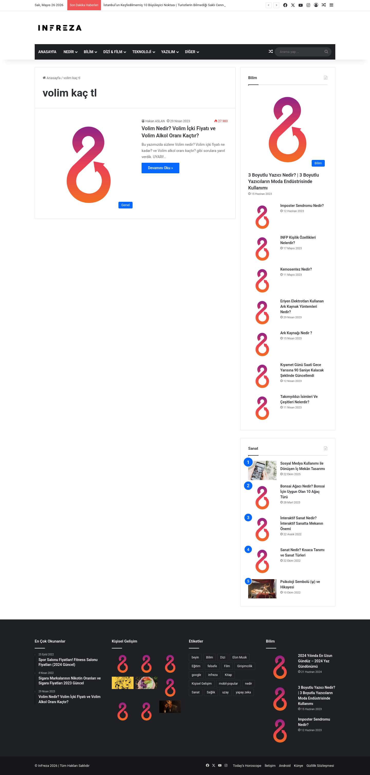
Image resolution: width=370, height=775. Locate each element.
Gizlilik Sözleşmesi (320, 766)
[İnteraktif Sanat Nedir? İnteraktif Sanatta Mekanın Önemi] (262, 529)
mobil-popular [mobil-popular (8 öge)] (228, 683)
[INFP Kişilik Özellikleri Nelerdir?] (262, 249)
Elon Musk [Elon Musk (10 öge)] (240, 657)
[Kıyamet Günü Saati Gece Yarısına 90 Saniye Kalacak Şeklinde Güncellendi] (262, 376)
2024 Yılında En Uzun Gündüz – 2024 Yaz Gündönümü (315, 661)
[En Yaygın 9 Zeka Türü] (123, 683)
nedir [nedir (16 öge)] (248, 683)
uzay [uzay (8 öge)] (225, 692)
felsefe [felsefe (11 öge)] (212, 666)
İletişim (270, 766)
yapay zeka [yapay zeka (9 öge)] (243, 692)
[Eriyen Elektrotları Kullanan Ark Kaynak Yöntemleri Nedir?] (262, 313)
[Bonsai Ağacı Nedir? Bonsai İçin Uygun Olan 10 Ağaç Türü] (262, 498)
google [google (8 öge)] (196, 675)
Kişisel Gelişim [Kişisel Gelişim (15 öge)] (202, 683)
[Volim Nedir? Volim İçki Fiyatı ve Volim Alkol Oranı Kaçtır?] (89, 165)
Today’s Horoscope (247, 766)
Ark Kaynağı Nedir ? (296, 333)
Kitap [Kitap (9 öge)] (228, 675)
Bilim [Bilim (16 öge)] (209, 657)
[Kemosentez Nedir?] (262, 281)
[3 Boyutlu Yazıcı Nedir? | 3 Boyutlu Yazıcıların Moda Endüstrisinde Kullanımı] (287, 129)
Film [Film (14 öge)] (227, 666)
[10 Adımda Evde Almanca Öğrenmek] (170, 688)
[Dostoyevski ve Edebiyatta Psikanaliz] (170, 707)
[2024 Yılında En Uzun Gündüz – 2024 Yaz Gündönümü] (280, 667)
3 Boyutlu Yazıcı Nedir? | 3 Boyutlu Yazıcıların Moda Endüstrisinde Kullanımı (283, 181)
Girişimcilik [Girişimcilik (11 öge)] (244, 666)
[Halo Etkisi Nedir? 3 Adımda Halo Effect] (147, 711)
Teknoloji (141, 52)
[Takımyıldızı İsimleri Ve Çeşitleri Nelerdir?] (262, 408)
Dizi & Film (112, 52)
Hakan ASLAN (155, 121)
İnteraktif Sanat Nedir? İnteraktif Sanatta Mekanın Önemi (301, 523)
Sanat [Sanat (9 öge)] (196, 692)
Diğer (190, 52)
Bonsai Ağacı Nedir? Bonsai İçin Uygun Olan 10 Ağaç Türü (302, 491)
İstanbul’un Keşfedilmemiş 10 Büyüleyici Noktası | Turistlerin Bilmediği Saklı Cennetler (167, 5)
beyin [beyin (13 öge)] (195, 657)
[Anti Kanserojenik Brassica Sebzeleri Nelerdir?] (147, 683)
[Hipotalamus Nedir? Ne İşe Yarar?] (123, 711)
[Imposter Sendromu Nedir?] (262, 217)
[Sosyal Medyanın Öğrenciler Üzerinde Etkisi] (170, 664)
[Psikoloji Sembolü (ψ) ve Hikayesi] (262, 588)
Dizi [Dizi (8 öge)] (222, 657)
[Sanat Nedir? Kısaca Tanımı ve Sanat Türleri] (262, 561)
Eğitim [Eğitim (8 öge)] (196, 666)
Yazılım (168, 52)
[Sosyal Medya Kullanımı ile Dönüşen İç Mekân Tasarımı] (262, 470)
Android (285, 766)
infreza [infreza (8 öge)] (213, 675)
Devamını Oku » (160, 168)
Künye (298, 766)
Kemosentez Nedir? (296, 269)
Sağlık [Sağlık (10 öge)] (211, 692)
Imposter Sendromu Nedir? (302, 206)
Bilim (88, 52)
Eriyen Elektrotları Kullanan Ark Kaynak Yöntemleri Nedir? (302, 306)
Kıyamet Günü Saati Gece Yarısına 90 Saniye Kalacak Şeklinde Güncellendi (302, 370)
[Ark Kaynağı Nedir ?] (262, 344)
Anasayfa (47, 52)
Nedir (68, 52)
